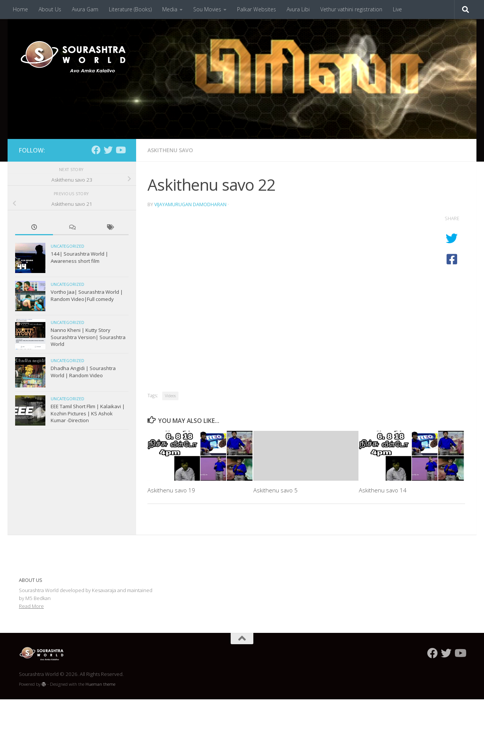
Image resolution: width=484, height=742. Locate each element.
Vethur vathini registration (351, 9)
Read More (31, 606)
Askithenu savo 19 (171, 490)
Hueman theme (100, 684)
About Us (50, 9)
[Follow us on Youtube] (120, 149)
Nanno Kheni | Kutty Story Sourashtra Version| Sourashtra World (88, 337)
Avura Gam (85, 9)
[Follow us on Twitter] (108, 149)
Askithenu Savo (170, 150)
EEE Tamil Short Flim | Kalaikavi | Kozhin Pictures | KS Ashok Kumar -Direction (88, 413)
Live (397, 9)
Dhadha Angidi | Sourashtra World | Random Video (83, 371)
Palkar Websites (256, 9)
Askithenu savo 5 (275, 490)
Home (20, 9)
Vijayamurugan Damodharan (190, 204)
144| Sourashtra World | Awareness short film (79, 257)
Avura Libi (298, 9)
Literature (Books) (130, 9)
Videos (170, 395)
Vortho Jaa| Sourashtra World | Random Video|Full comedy (87, 295)
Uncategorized (67, 246)
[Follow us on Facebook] (96, 149)
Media (169, 9)
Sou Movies (207, 9)
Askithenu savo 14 (382, 490)
